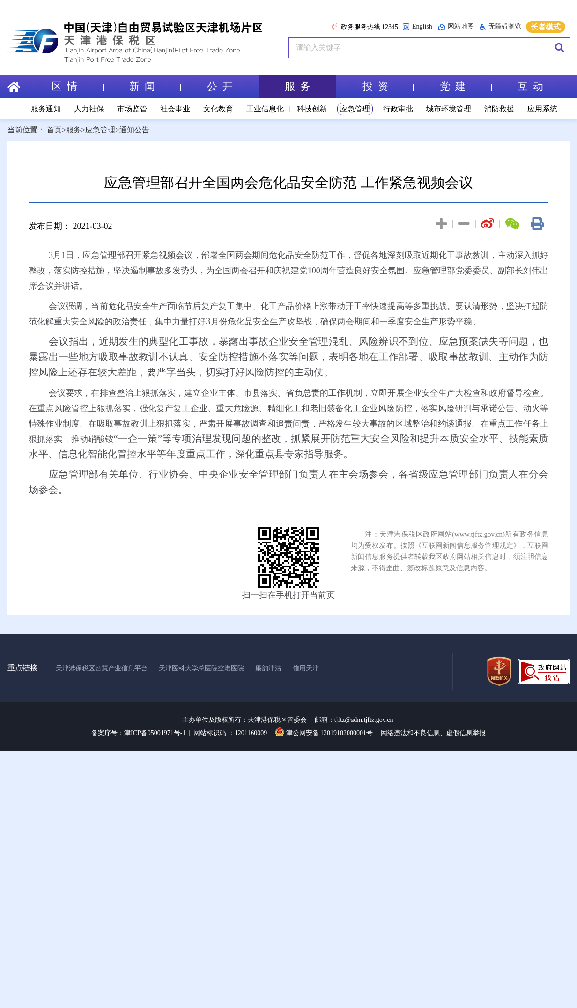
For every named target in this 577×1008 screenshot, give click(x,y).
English (417, 27)
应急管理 (355, 109)
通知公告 (134, 130)
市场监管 (132, 109)
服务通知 (46, 109)
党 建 (465, 86)
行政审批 (398, 109)
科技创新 (312, 109)
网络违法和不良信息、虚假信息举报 (433, 732)
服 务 (298, 86)
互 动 (530, 86)
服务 (73, 130)
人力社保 (89, 109)
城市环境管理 (448, 109)
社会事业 (175, 109)
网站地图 (456, 27)
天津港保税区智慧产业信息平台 (102, 668)
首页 (54, 130)
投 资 (388, 86)
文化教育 (218, 109)
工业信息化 (265, 109)
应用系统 (542, 109)
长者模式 (546, 27)
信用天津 (306, 668)
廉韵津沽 (268, 668)
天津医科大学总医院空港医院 (201, 668)
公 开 (220, 86)
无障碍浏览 (500, 26)
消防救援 (499, 109)
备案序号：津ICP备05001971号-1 (138, 732)
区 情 (77, 86)
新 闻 (155, 86)
